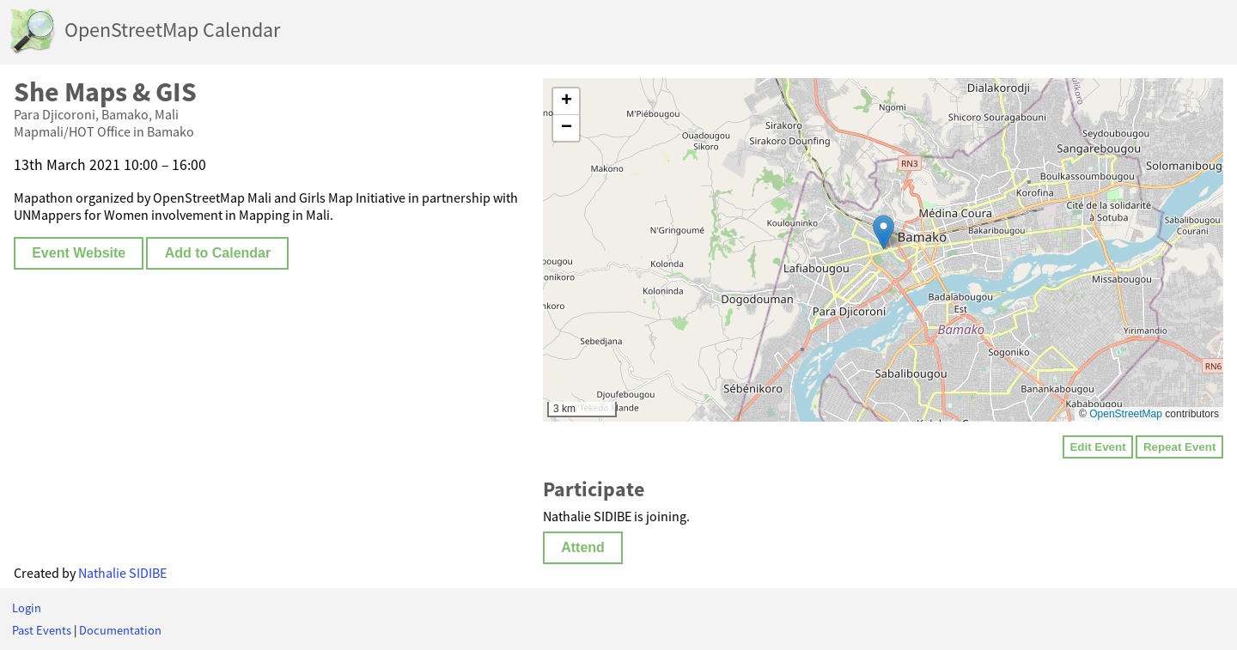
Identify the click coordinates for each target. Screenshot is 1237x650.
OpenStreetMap (1125, 414)
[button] (883, 232)
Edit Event (1097, 446)
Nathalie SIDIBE (122, 572)
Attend (583, 547)
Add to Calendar (218, 253)
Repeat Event (1179, 446)
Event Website (78, 253)
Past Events (41, 630)
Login (26, 608)
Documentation (120, 630)
